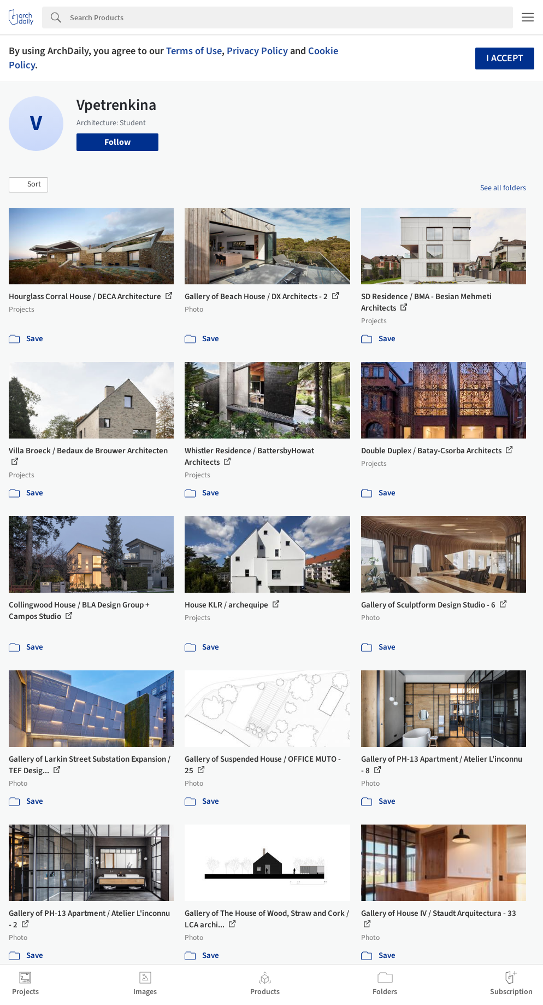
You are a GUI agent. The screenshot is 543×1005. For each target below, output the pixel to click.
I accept (504, 58)
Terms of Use (194, 51)
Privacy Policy (257, 51)
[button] (28, 184)
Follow (117, 142)
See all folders (503, 188)
